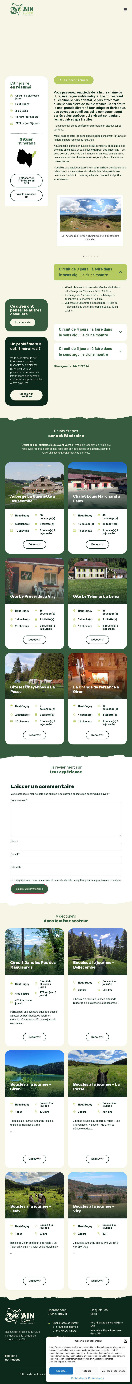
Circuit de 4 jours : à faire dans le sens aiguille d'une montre (85, 332)
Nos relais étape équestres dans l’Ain (105, 1332)
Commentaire (19, 800)
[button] (125, 1340)
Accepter (61, 1371)
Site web (16, 867)
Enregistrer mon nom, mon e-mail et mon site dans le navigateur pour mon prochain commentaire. (67, 880)
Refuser (86, 1371)
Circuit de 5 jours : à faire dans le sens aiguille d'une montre (85, 351)
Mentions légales (79, 1378)
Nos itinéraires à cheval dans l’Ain (106, 1324)
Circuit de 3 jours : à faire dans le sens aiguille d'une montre (85, 272)
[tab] (90, 272)
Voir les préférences (113, 1371)
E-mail (15, 854)
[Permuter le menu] (125, 9)
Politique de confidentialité (34, 1374)
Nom (14, 841)
